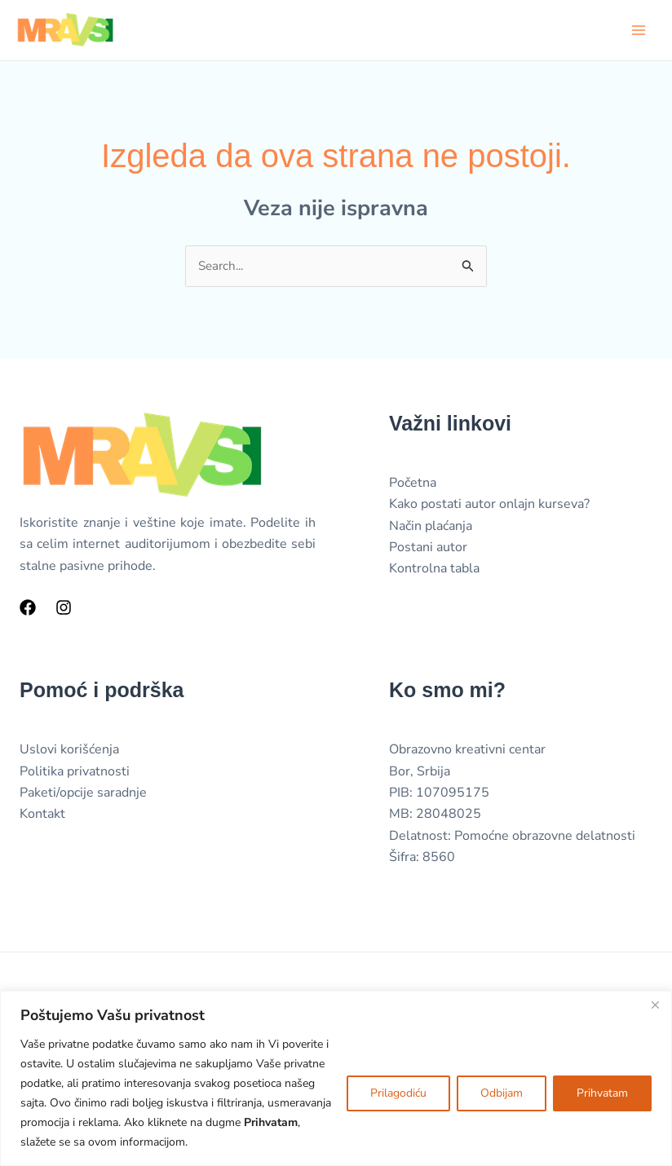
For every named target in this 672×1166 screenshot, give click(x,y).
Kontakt (42, 817)
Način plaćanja (430, 528)
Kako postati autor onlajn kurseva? (489, 506)
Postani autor (428, 550)
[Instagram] (63, 610)
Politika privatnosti (75, 774)
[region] (336, 1078)
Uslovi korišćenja (69, 752)
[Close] (655, 1004)
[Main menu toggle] (638, 30)
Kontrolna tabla (434, 571)
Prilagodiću (398, 1093)
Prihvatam (602, 1093)
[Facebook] (28, 610)
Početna (412, 485)
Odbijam (501, 1093)
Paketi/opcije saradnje (83, 795)
